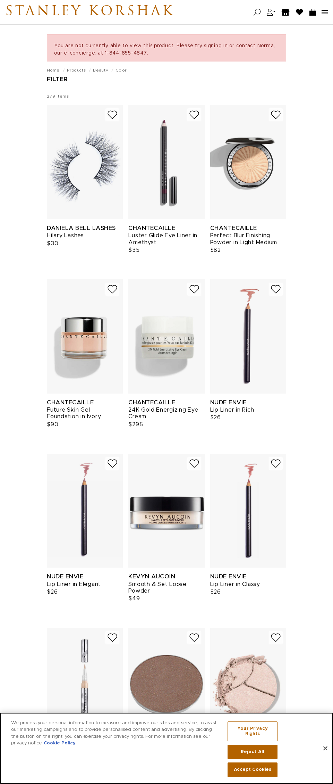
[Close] (325, 750)
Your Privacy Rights (252, 733)
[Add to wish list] (112, 114)
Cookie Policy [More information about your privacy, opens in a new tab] (60, 745)
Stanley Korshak (89, 12)
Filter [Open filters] (57, 79)
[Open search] (257, 12)
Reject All (252, 753)
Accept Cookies (253, 771)
